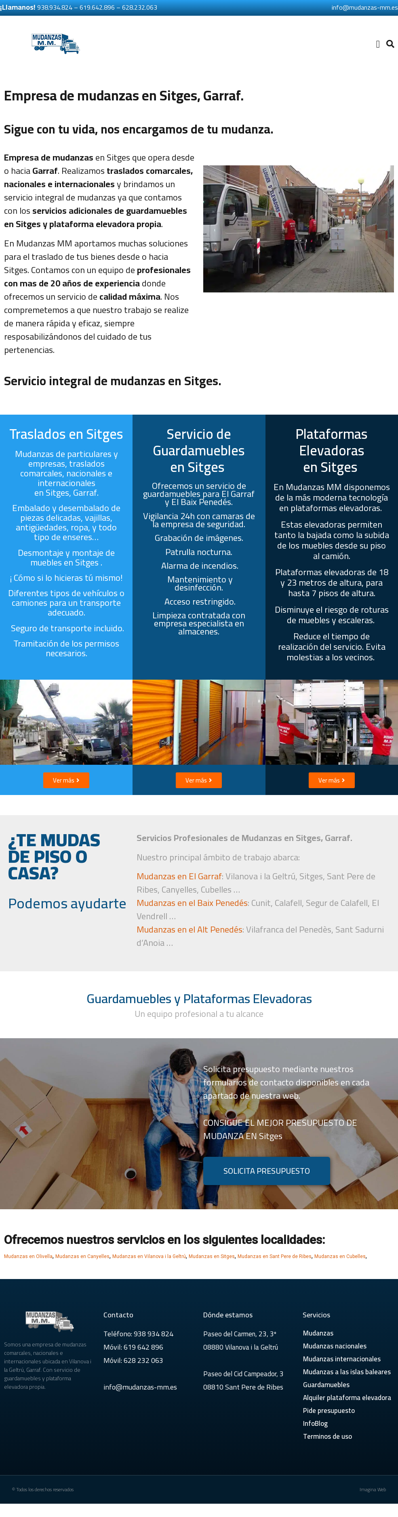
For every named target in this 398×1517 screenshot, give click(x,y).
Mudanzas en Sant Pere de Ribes (275, 1256)
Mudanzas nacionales (334, 1346)
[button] (377, 44)
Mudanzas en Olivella (28, 1256)
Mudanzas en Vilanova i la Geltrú (149, 1256)
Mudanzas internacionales (342, 1358)
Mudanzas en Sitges (212, 1256)
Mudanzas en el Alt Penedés (189, 929)
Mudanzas (318, 1333)
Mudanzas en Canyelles (82, 1256)
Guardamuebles (326, 1384)
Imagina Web (373, 1489)
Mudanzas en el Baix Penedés (192, 902)
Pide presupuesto (329, 1410)
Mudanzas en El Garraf (179, 876)
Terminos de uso (327, 1436)
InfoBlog (315, 1423)
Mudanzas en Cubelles (340, 1256)
